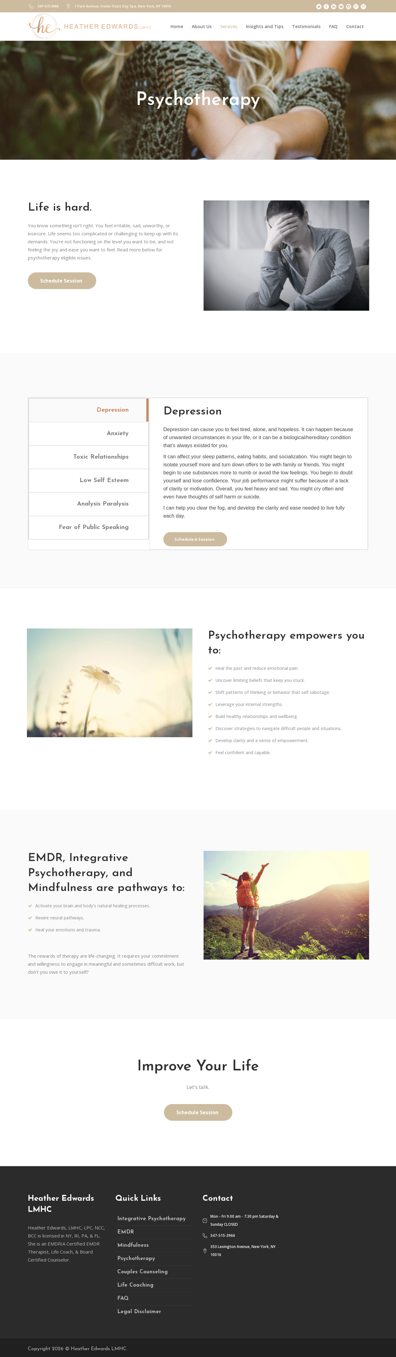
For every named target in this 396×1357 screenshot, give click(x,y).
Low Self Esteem (104, 480)
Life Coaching (135, 1285)
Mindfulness (133, 1245)
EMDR (125, 1232)
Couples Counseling (142, 1272)
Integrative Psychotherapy (151, 1218)
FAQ (122, 1298)
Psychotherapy (136, 1258)
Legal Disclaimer (139, 1311)
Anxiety (118, 434)
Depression (113, 410)
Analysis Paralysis (103, 504)
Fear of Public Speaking (94, 527)
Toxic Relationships (101, 457)
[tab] (88, 410)
